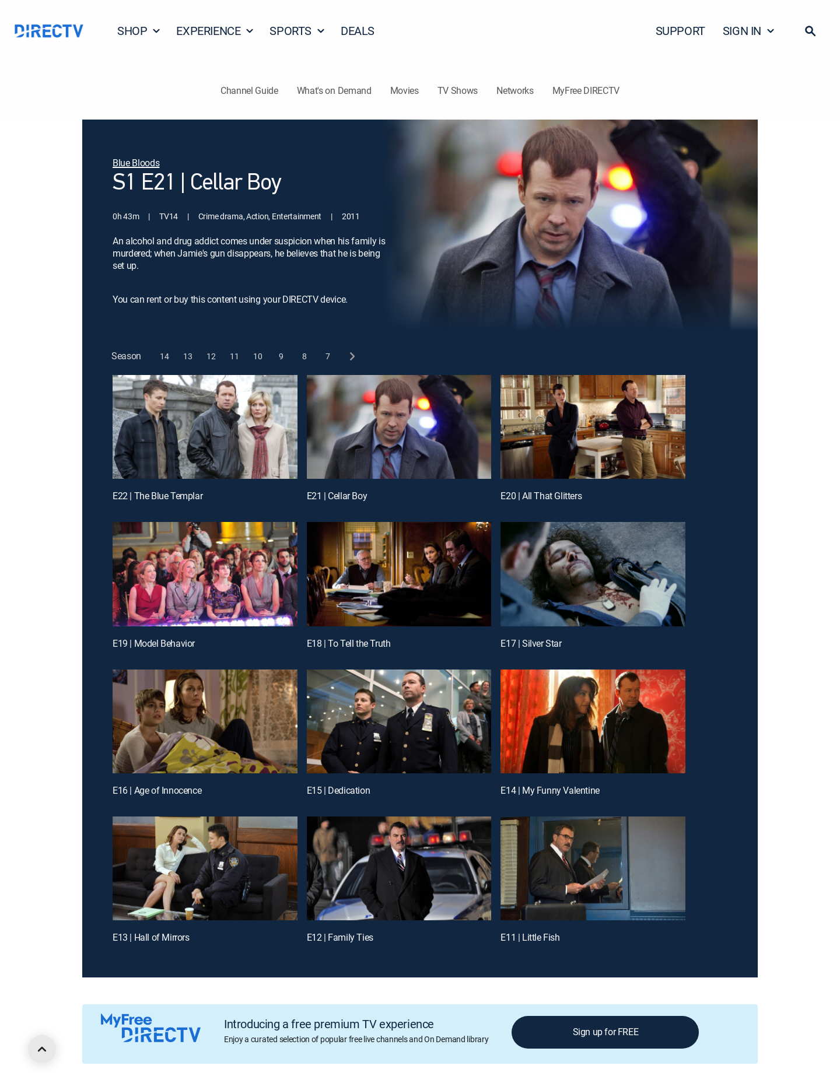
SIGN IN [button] (749, 30)
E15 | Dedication (338, 790)
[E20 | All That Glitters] (593, 427)
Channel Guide (249, 90)
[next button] (351, 356)
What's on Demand (334, 90)
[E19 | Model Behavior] (205, 574)
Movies (404, 90)
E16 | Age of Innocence (157, 790)
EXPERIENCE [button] (215, 30)
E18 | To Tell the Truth (349, 643)
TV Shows (458, 90)
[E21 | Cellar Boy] (399, 427)
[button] (810, 31)
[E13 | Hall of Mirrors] (205, 868)
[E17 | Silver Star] (593, 574)
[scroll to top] (42, 1049)
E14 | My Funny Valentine (550, 790)
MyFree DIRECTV (586, 90)
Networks (514, 90)
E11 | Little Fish (530, 937)
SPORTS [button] (298, 30)
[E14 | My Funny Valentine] (593, 721)
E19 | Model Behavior (154, 643)
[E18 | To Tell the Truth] (399, 574)
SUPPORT (680, 30)
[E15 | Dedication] (399, 721)
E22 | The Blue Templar (157, 495)
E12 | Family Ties (340, 937)
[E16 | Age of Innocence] (205, 721)
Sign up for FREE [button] (606, 1031)
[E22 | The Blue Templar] (205, 427)
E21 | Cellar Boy (337, 495)
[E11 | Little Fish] (593, 868)
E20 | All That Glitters (541, 495)
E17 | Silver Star (531, 643)
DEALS (357, 30)
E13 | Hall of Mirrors (151, 937)
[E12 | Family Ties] (399, 868)
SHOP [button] (139, 30)
